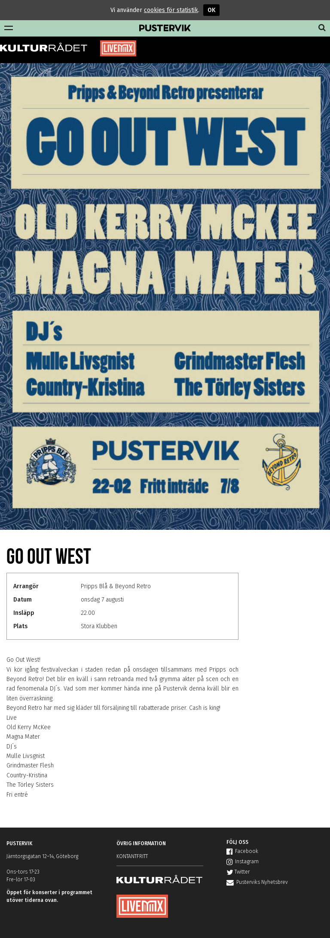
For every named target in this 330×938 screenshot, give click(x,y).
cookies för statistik (171, 10)
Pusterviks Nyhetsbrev (257, 882)
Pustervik (165, 28)
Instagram (242, 862)
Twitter (238, 872)
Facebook (242, 851)
